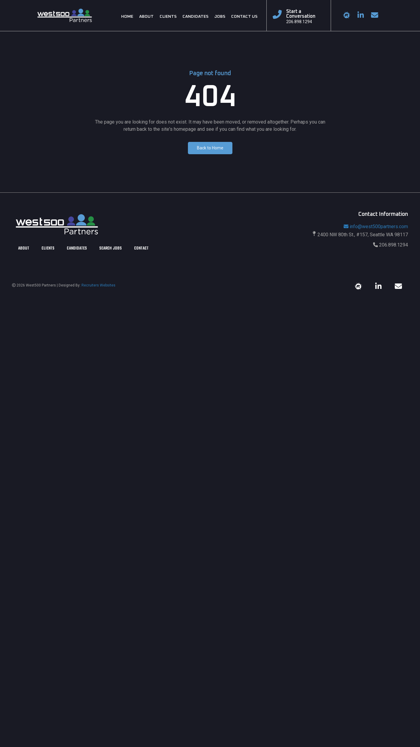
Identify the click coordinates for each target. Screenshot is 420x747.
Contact (141, 249)
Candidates (77, 249)
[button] (210, 148)
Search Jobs (110, 249)
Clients (47, 249)
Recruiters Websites (98, 285)
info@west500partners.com (376, 226)
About (23, 249)
